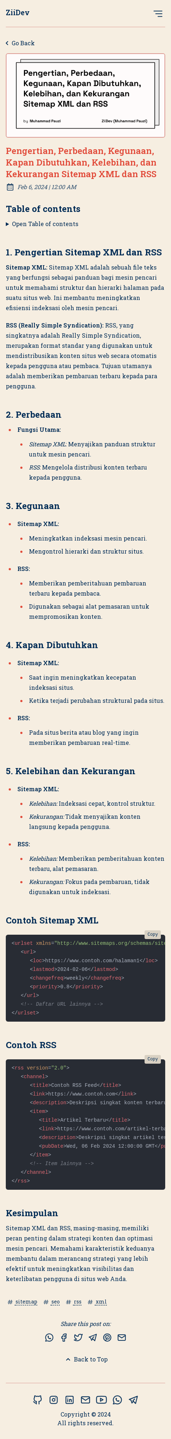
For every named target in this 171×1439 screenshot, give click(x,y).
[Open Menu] (158, 13)
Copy (152, 934)
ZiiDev (18, 12)
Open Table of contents (45, 224)
